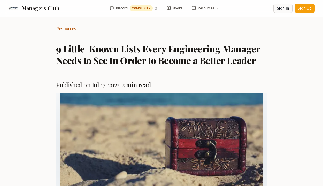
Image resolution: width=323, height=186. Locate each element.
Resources (66, 29)
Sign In (283, 8)
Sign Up (305, 8)
